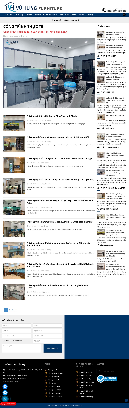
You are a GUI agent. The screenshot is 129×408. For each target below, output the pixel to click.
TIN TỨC (81, 15)
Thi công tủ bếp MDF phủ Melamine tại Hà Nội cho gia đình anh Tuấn (58, 286)
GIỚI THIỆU (20, 15)
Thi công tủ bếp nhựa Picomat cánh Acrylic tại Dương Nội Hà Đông (59, 222)
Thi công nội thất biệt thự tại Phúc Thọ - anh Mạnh (52, 116)
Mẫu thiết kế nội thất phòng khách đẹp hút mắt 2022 (115, 155)
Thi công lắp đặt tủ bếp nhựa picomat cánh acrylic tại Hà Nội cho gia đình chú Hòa (60, 265)
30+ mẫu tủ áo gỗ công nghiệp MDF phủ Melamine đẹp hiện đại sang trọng (115, 196)
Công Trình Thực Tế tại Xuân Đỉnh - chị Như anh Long (35, 32)
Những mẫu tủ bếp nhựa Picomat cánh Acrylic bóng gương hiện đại (115, 232)
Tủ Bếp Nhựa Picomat (107, 209)
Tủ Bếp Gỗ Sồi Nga (54, 390)
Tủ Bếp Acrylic (104, 26)
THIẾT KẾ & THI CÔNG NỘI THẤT (46, 15)
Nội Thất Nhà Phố (105, 92)
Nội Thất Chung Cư (106, 56)
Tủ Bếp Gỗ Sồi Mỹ (54, 386)
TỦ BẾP (29, 15)
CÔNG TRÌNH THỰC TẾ (68, 15)
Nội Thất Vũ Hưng (106, 371)
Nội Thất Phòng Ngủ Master (111, 188)
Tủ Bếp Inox (52, 383)
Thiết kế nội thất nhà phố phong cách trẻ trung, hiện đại (115, 100)
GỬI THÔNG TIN (52, 348)
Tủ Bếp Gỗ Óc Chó (54, 393)
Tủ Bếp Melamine (105, 245)
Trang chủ (9, 15)
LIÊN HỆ (90, 15)
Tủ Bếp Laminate (54, 380)
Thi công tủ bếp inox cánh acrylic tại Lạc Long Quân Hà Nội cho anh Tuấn (60, 202)
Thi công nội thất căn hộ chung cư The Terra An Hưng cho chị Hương (60, 179)
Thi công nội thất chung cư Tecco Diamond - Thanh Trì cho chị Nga (59, 158)
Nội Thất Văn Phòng (86, 397)
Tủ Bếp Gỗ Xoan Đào (55, 396)
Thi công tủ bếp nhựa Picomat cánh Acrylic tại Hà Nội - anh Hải (58, 137)
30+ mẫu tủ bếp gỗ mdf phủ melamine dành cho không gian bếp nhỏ (115, 253)
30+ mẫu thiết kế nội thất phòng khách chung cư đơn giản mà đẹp (115, 173)
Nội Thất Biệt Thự (105, 128)
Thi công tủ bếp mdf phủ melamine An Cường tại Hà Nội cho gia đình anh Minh (58, 244)
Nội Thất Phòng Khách (108, 147)
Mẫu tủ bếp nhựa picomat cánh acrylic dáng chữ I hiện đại (115, 217)
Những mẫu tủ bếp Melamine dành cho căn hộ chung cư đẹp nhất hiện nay (115, 266)
